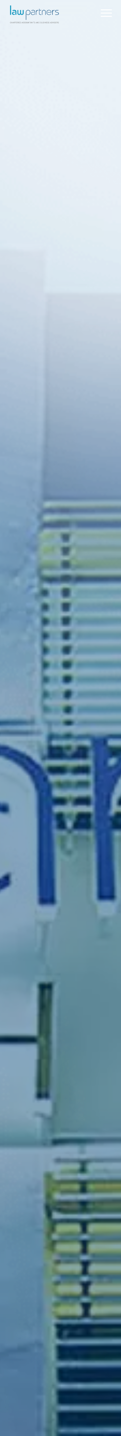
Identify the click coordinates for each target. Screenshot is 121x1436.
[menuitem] (103, 13)
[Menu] (103, 13)
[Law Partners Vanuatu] (50, 13)
